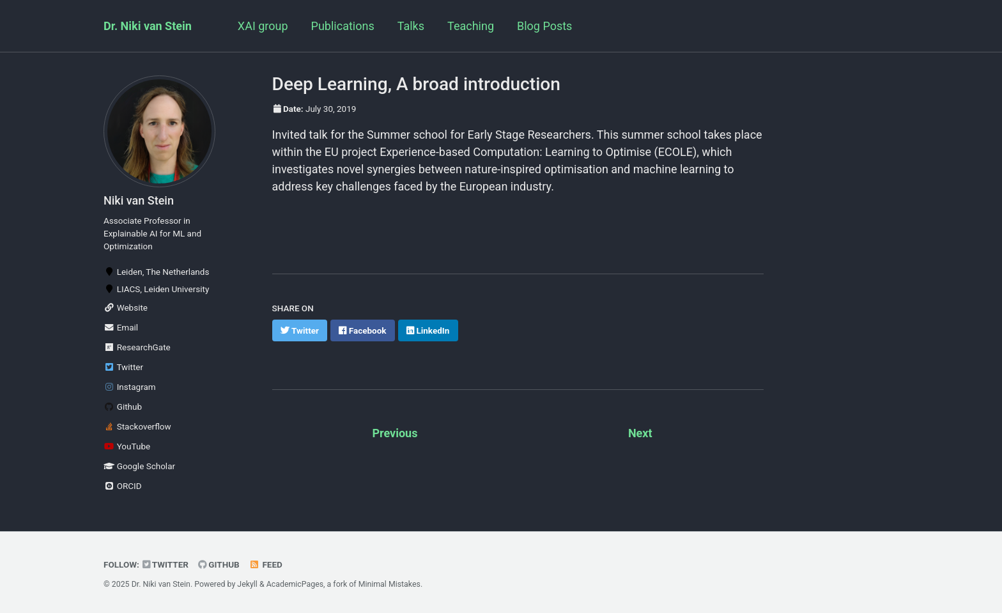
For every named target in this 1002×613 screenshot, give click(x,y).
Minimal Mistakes (389, 584)
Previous (394, 433)
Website (126, 307)
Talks (410, 26)
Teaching (470, 26)
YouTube (127, 446)
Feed (265, 564)
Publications (342, 26)
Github (123, 406)
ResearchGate (137, 347)
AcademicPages (294, 584)
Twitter (123, 367)
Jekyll (247, 584)
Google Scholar (139, 466)
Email (121, 327)
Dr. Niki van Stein (148, 26)
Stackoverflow (137, 426)
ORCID (123, 486)
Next (640, 433)
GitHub (219, 564)
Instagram (130, 387)
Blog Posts (544, 26)
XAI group (263, 26)
